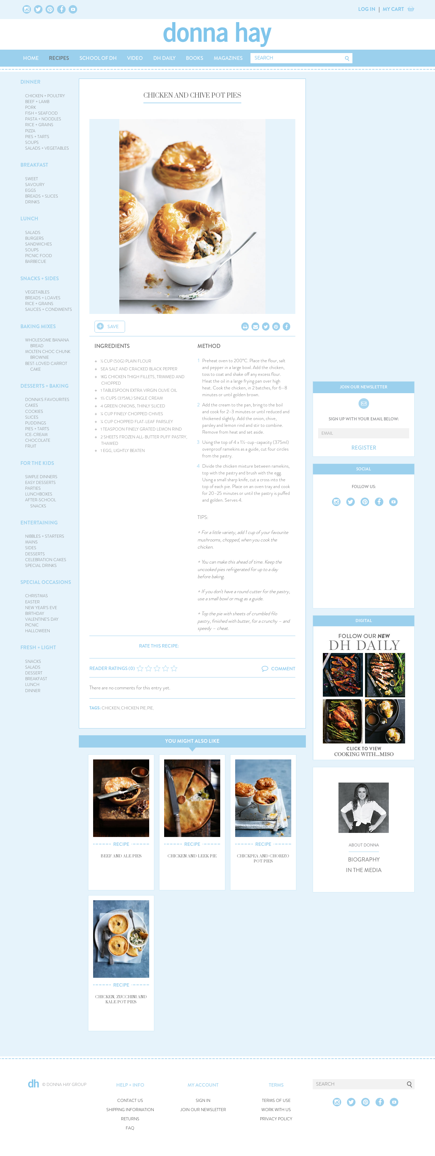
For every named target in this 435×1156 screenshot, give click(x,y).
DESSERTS (35, 554)
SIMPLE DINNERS (41, 477)
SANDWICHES (38, 244)
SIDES (30, 548)
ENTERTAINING (39, 522)
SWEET (31, 179)
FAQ (130, 1128)
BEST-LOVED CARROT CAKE (46, 366)
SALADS (32, 233)
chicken (111, 708)
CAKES (31, 405)
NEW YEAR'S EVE (41, 608)
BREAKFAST (34, 165)
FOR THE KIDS (37, 463)
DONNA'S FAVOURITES (47, 400)
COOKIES (34, 411)
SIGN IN (203, 1101)
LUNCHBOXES (38, 494)
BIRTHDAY (34, 613)
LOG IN (367, 9)
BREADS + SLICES (41, 196)
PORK (30, 107)
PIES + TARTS (37, 137)
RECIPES (59, 58)
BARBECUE (35, 261)
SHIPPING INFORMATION (130, 1110)
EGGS (30, 190)
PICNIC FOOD (38, 256)
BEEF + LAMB (37, 102)
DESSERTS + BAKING (44, 386)
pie (150, 708)
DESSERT (33, 673)
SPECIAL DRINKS (41, 566)
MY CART (393, 9)
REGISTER (363, 448)
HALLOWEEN (37, 631)
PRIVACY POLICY (276, 1119)
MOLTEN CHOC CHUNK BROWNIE (47, 355)
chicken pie (133, 708)
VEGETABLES (37, 292)
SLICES (31, 417)
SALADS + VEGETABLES (47, 148)
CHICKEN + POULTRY (45, 96)
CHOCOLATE (37, 440)
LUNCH (29, 218)
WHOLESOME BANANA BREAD (47, 343)
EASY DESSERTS (40, 483)
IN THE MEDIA (364, 870)
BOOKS (194, 58)
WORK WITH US (276, 1110)
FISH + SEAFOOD (41, 113)
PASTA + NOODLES (43, 119)
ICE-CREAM (36, 435)
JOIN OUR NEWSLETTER (203, 1110)
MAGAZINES (228, 58)
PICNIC (32, 625)
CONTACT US (130, 1101)
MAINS (31, 542)
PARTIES (33, 488)
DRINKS (32, 202)
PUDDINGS (35, 423)
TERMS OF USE (276, 1101)
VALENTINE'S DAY (41, 619)
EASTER (32, 602)
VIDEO (135, 58)
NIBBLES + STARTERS (44, 536)
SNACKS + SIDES (39, 278)
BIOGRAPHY (364, 860)
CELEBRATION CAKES (45, 560)
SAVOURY (35, 185)
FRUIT (30, 446)
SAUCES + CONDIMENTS (48, 309)
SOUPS (32, 142)
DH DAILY (164, 58)
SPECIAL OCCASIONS (45, 582)
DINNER (30, 82)
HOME (31, 58)
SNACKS (33, 661)
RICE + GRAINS (39, 125)
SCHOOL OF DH (98, 58)
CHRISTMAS (36, 596)
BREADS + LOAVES (42, 298)
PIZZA (30, 131)
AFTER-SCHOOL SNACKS (40, 503)
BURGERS (34, 238)
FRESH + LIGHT (38, 647)
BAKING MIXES (38, 326)
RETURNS (130, 1119)
